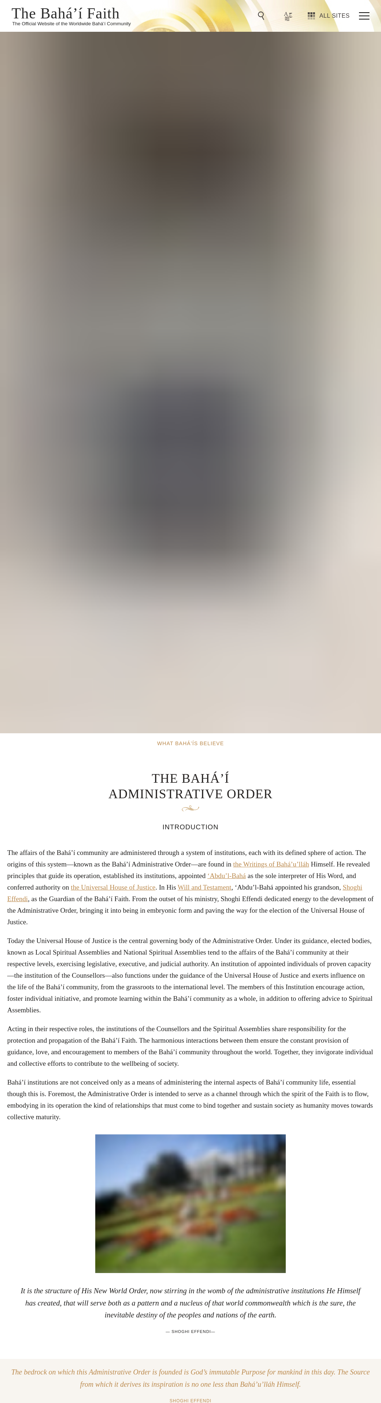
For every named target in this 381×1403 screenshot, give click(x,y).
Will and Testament (204, 887)
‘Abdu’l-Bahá (226, 875)
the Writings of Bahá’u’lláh (271, 864)
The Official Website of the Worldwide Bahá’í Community (71, 23)
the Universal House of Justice (113, 887)
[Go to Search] (262, 16)
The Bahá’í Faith (66, 12)
